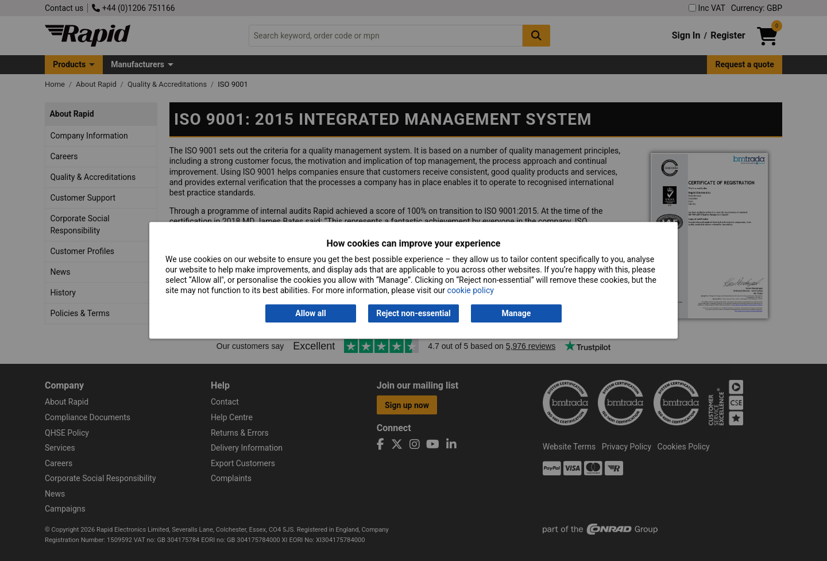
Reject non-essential (413, 313)
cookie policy (470, 290)
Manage (516, 313)
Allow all (310, 313)
